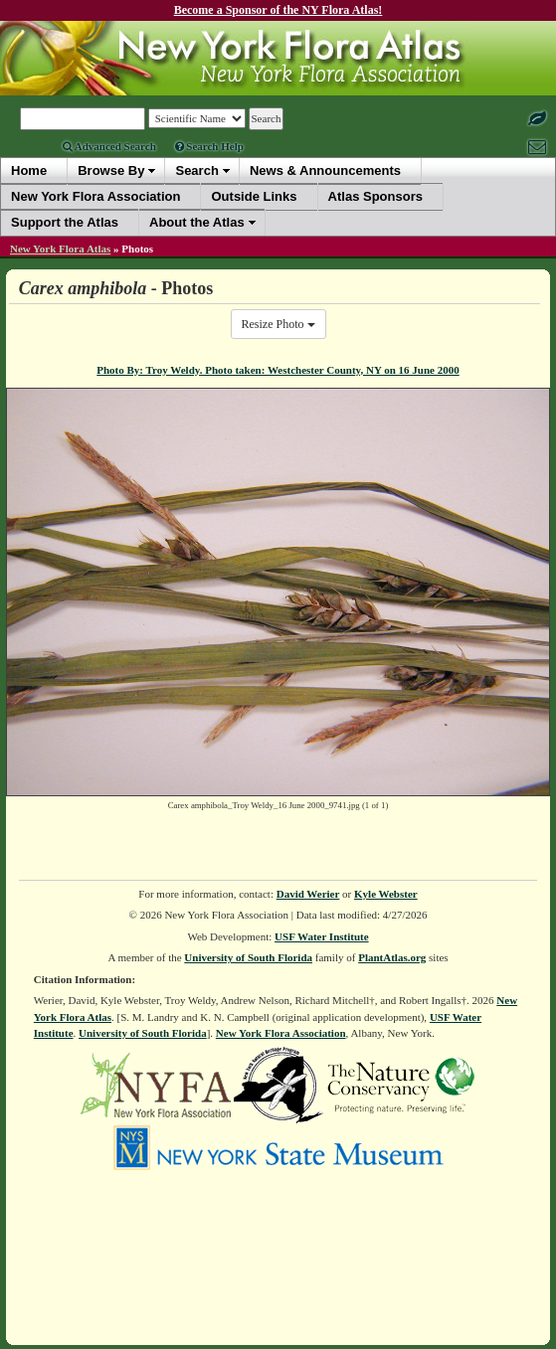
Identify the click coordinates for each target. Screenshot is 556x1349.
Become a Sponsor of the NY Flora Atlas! (278, 10)
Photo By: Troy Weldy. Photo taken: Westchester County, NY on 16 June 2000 (277, 370)
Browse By (111, 170)
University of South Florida (248, 957)
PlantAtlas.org (392, 957)
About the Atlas (197, 222)
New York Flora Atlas (60, 248)
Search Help (209, 146)
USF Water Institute (322, 936)
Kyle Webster (386, 894)
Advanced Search (109, 146)
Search (196, 170)
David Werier (308, 894)
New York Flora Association (281, 1033)
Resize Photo (278, 324)
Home (29, 170)
